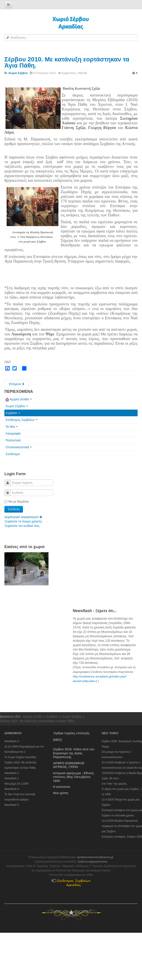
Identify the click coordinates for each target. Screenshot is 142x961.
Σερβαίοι (13, 413)
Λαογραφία (13, 433)
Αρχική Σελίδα (32, 716)
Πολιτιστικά (13, 440)
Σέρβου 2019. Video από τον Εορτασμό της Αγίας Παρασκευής (73, 753)
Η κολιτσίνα (61, 787)
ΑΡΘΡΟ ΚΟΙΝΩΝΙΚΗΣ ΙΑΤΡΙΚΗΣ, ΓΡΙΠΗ (69, 765)
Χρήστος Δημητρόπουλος (93, 861)
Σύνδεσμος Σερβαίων (22, 420)
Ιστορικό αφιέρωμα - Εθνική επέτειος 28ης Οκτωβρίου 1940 (73, 777)
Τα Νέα (12, 426)
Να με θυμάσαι (16, 501)
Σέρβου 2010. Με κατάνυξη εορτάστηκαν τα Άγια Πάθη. (66, 62)
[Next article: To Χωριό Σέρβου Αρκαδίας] (16, 384)
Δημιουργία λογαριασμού (23, 517)
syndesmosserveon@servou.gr (95, 857)
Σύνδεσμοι (13, 454)
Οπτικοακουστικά (19, 447)
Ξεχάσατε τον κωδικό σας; (22, 526)
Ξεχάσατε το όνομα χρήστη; (23, 521)
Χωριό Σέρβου (17, 406)
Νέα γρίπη (60, 793)
